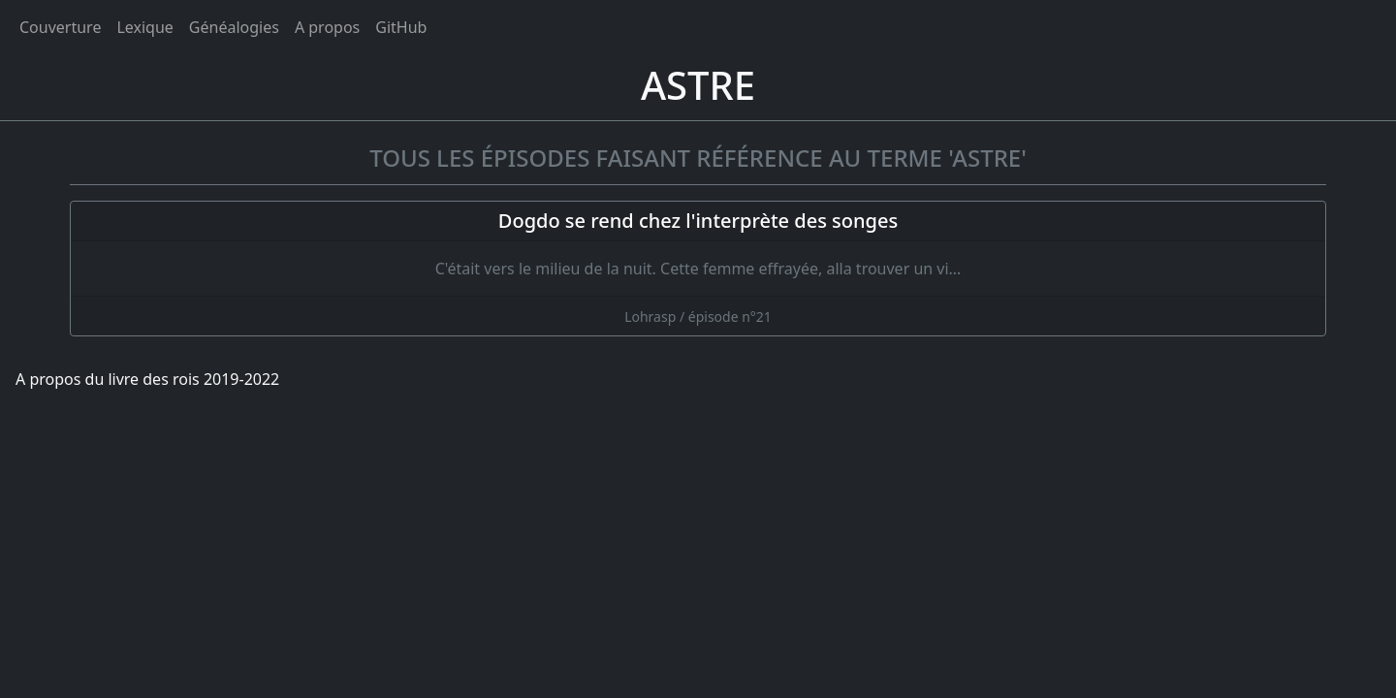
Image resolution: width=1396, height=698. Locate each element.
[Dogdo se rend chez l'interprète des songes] (698, 268)
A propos (327, 27)
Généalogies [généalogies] (234, 27)
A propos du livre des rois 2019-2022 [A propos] (147, 379)
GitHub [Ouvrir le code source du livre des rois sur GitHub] (401, 27)
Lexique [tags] (144, 27)
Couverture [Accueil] (60, 27)
